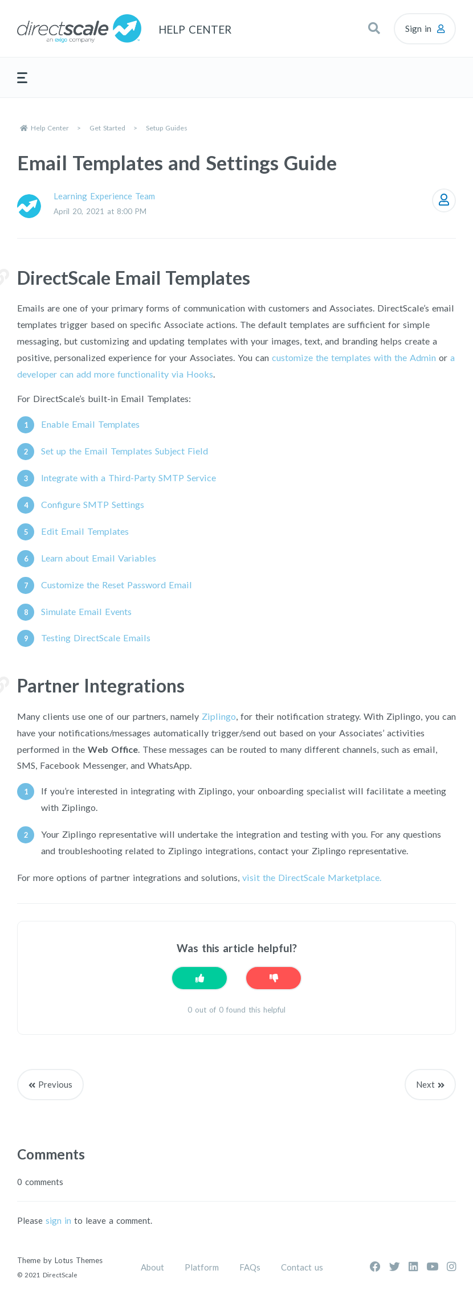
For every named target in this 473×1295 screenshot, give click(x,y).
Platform (202, 1267)
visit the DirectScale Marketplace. (311, 877)
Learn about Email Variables (98, 557)
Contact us (302, 1267)
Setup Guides (166, 128)
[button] (373, 28)
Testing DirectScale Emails (95, 637)
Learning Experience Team (104, 196)
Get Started (107, 128)
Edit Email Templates (85, 531)
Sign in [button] (418, 28)
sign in (58, 1220)
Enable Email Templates (90, 424)
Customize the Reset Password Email (116, 584)
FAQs (249, 1267)
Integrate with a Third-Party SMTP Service (128, 477)
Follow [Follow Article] (444, 200)
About (152, 1267)
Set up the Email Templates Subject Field (124, 450)
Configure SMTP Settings (92, 504)
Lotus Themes (79, 1260)
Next (425, 1084)
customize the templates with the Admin (354, 357)
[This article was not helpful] (273, 978)
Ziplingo (219, 716)
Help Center (50, 128)
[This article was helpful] (199, 978)
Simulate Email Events (86, 611)
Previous (55, 1084)
